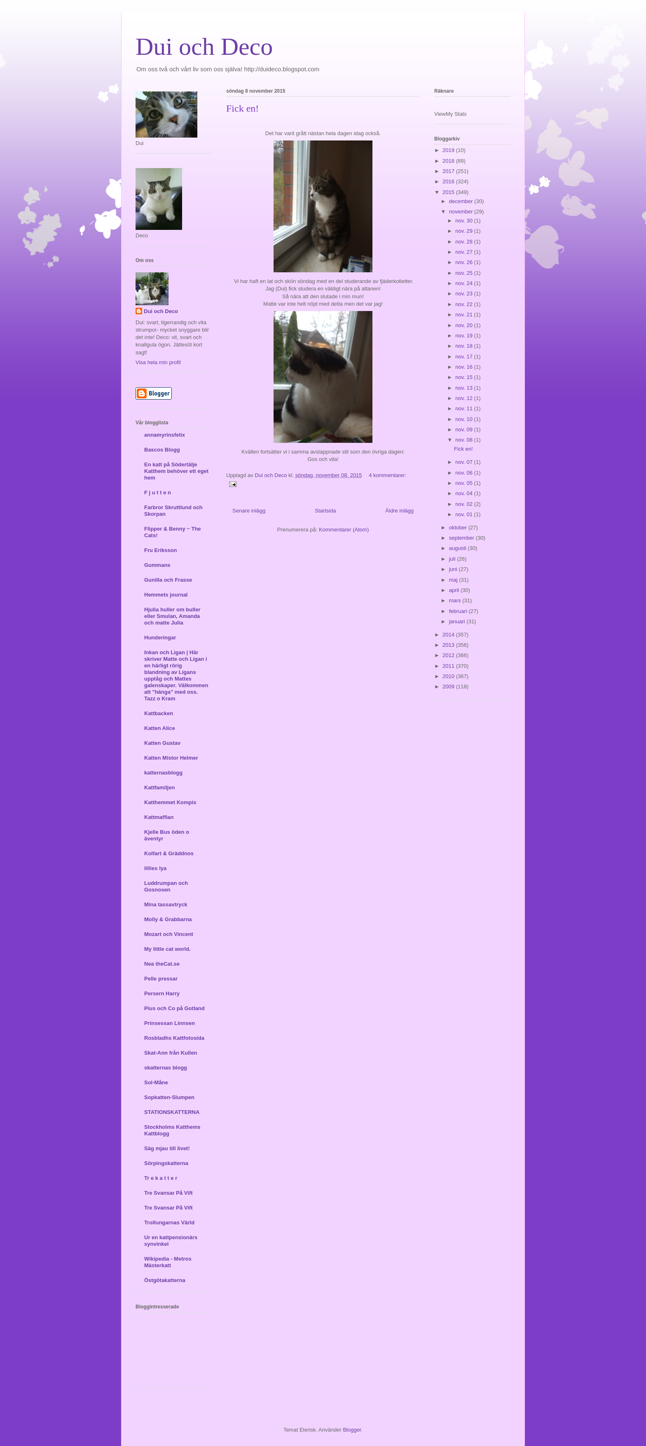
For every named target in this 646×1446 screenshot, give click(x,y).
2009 (449, 686)
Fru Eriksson (160, 550)
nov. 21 (464, 314)
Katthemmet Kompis (170, 802)
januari (458, 621)
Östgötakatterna (164, 1280)
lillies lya (155, 868)
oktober (458, 527)
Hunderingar (160, 637)
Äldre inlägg (399, 511)
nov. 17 (464, 356)
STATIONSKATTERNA (171, 1112)
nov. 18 (464, 346)
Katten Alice (159, 728)
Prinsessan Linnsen (169, 1023)
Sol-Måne (156, 1082)
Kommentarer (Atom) (344, 529)
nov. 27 (464, 252)
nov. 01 (464, 514)
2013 (449, 645)
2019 (449, 150)
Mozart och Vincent (168, 934)
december (461, 201)
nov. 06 (464, 473)
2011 (449, 666)
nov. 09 (464, 429)
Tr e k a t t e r (160, 1178)
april (455, 590)
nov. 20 (464, 325)
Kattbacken (158, 713)
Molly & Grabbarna (168, 919)
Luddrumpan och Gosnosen (166, 886)
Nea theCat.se (162, 964)
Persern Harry (162, 993)
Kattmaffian (159, 817)
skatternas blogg (165, 1068)
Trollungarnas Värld (169, 1222)
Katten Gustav (162, 743)
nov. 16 (464, 367)
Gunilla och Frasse (168, 580)
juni (454, 569)
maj (454, 580)
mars (456, 600)
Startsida (325, 511)
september (462, 538)
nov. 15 (464, 377)
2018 (449, 161)
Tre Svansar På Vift (168, 1193)
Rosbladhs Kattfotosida (174, 1038)
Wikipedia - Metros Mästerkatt (168, 1262)
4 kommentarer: (387, 475)
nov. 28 (464, 242)
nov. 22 (464, 304)
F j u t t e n (157, 492)
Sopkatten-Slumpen (169, 1097)
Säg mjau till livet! (167, 1148)
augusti (458, 548)
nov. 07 (464, 462)
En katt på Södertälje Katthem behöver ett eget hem (176, 471)
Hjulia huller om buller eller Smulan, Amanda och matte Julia (172, 616)
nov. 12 (464, 398)
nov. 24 (464, 283)
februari (459, 611)
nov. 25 (464, 273)
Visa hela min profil (158, 362)
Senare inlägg (248, 511)
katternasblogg (163, 773)
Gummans (157, 565)
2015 (449, 192)
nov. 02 (464, 504)
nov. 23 (464, 293)
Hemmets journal (165, 595)
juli (453, 559)
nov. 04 (464, 493)
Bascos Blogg (162, 450)
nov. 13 (464, 388)
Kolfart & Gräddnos (169, 853)
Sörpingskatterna (166, 1163)
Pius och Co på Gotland (174, 1008)
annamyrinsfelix (164, 435)
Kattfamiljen (159, 787)
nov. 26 (464, 262)
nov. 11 (464, 408)
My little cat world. (167, 949)
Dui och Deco (204, 46)
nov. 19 (464, 335)
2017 (449, 171)
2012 (449, 655)
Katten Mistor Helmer (171, 758)
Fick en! (242, 108)
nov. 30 (464, 221)
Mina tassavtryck (165, 904)
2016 (449, 181)
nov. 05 (464, 483)
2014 (449, 635)
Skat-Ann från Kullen (170, 1053)
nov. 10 (464, 419)
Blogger (352, 1430)
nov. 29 (464, 231)
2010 (449, 676)
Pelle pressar (161, 979)
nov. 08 (464, 440)
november (461, 211)
